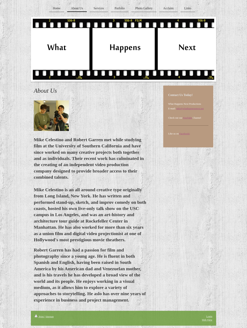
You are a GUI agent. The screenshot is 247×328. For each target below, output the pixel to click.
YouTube (187, 117)
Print (39, 316)
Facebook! (184, 133)
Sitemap (50, 316)
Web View (207, 319)
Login (209, 316)
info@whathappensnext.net (190, 108)
